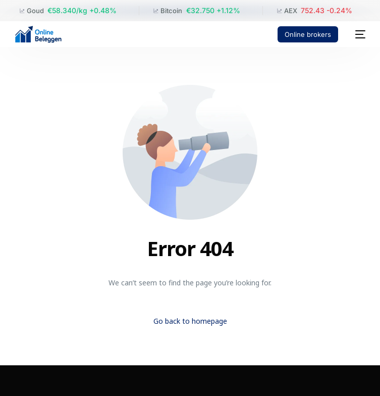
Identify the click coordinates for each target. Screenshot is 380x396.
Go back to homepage (190, 321)
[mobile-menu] (356, 34)
